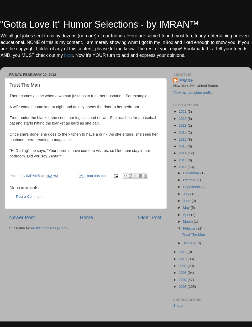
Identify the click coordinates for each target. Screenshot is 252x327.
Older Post (149, 217)
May (187, 208)
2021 (183, 111)
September (192, 187)
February (190, 228)
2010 (183, 259)
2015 (183, 146)
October (190, 180)
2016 (183, 139)
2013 (183, 160)
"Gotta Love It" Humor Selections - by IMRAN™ (99, 24)
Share (178, 306)
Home (86, 217)
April (187, 215)
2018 (183, 125)
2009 (183, 266)
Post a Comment (29, 197)
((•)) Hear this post (93, 176)
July (186, 194)
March (188, 222)
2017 (183, 132)
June (187, 201)
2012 (183, 167)
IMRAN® (185, 80)
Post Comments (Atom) (49, 228)
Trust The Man (193, 234)
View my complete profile (193, 93)
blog (68, 55)
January (190, 243)
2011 (183, 252)
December (191, 173)
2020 (183, 119)
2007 (183, 280)
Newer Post (22, 217)
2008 (183, 273)
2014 (183, 153)
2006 (183, 287)
